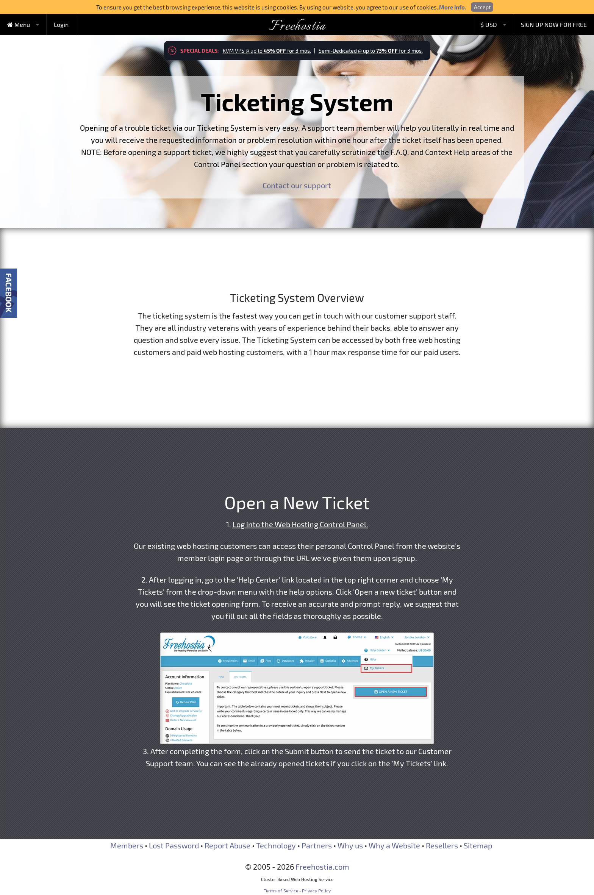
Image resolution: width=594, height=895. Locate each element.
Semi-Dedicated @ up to (371, 50)
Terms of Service (281, 890)
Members (126, 845)
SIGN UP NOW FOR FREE (554, 24)
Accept (482, 7)
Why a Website (394, 845)
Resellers (442, 845)
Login (61, 24)
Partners (317, 845)
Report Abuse (227, 845)
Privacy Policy (316, 890)
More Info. (452, 7)
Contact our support (297, 185)
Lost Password (174, 845)
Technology (276, 845)
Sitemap (478, 845)
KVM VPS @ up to (267, 50)
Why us (350, 845)
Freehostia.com (322, 866)
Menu (18, 24)
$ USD (488, 24)
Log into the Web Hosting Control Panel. (300, 524)
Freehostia (297, 26)
